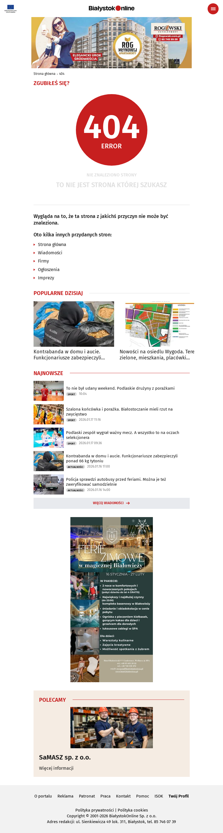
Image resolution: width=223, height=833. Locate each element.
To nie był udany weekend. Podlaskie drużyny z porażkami (120, 388)
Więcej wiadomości (108, 503)
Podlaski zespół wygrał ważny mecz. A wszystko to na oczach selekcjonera (122, 435)
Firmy (43, 261)
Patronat (87, 796)
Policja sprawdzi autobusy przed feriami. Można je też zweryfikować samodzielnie (116, 482)
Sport (71, 394)
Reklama (65, 796)
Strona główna (45, 74)
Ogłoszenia (49, 269)
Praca (105, 796)
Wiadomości (50, 252)
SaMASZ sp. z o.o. (65, 757)
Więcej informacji (56, 768)
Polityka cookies (133, 810)
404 (61, 74)
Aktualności (75, 467)
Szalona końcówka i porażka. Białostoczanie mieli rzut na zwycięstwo (119, 412)
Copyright (76, 815)
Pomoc (142, 796)
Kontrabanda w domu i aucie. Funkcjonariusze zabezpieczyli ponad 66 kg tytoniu (67, 355)
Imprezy (46, 277)
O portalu (43, 796)
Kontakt (123, 796)
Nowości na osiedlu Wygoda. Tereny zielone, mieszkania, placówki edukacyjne (160, 355)
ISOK (159, 796)
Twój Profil (179, 796)
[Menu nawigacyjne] (213, 8)
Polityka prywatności (94, 810)
